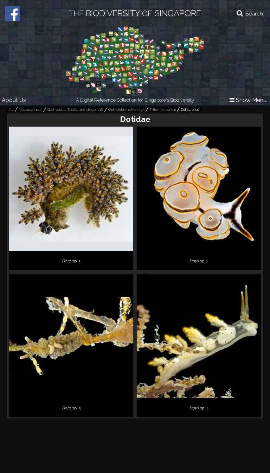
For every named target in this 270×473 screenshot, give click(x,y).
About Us (14, 100)
